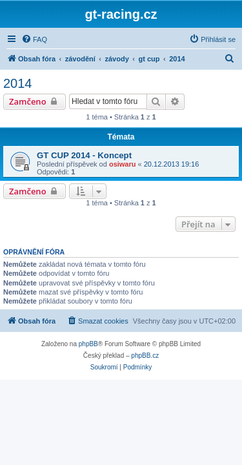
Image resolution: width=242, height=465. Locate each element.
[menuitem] (34, 39)
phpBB (88, 343)
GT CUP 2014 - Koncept (84, 155)
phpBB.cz (145, 355)
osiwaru (122, 164)
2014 (17, 83)
